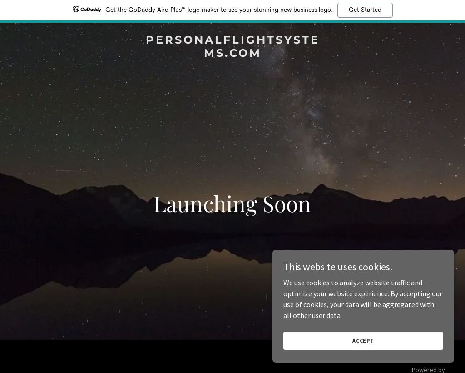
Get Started (365, 10)
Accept (363, 340)
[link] (232, 54)
